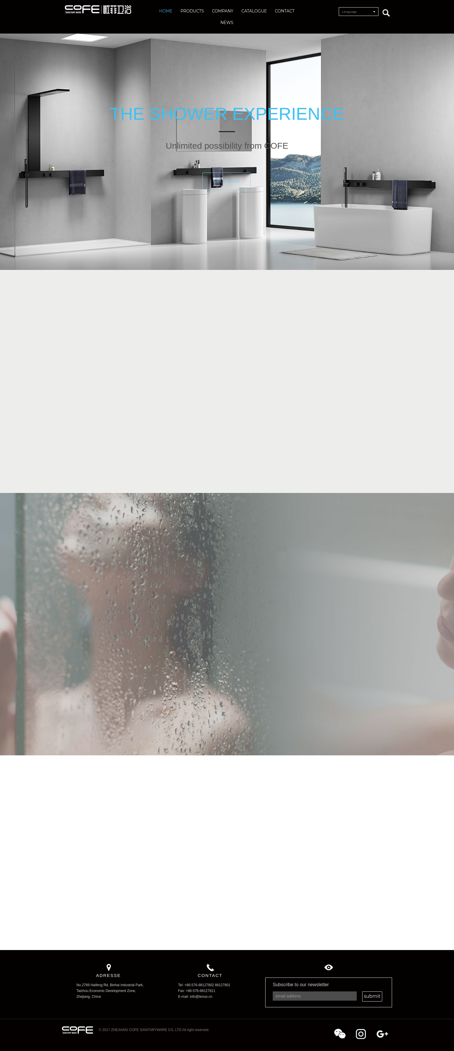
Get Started (226, 184)
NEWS (226, 22)
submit (372, 996)
